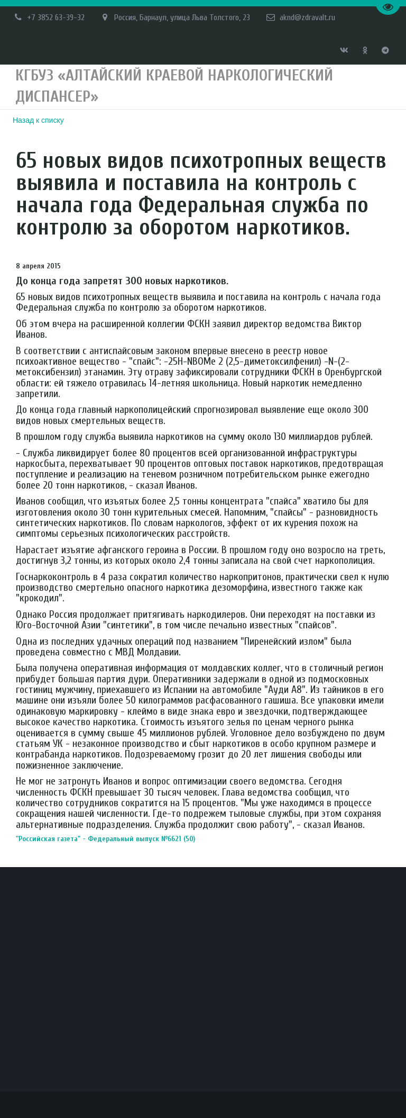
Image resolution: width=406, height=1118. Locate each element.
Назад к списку (38, 120)
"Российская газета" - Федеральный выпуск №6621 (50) (118, 838)
